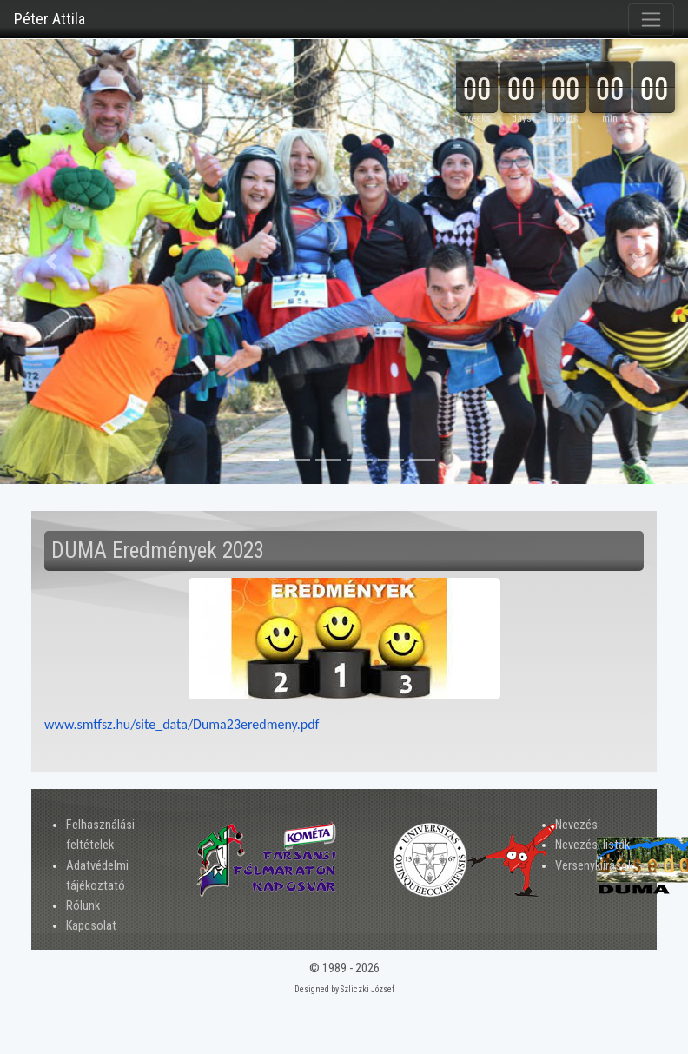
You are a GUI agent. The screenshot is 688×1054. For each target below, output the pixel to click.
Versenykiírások (594, 865)
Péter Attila (49, 19)
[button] (51, 261)
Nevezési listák (592, 845)
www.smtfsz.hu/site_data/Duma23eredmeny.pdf (181, 724)
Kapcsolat (91, 925)
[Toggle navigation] (651, 19)
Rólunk (83, 905)
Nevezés (576, 825)
